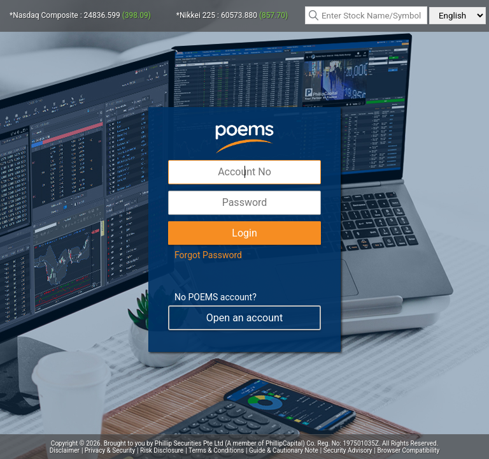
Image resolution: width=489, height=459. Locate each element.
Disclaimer (65, 450)
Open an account (244, 318)
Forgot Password (208, 255)
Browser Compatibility (409, 450)
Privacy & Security (110, 450)
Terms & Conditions (216, 450)
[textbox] (366, 15)
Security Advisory (347, 450)
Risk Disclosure (161, 450)
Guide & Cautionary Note (283, 450)
